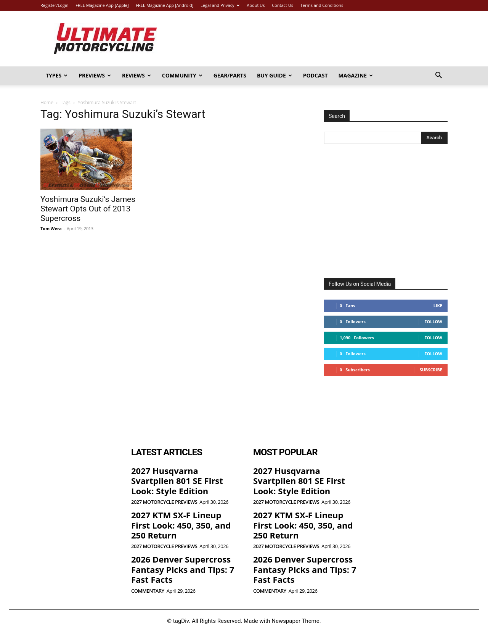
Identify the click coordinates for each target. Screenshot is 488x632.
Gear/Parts (230, 75)
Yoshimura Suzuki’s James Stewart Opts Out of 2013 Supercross (87, 209)
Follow (433, 321)
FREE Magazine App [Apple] (101, 5)
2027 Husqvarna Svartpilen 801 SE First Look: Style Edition (177, 481)
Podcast (315, 75)
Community (182, 75)
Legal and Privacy (220, 5)
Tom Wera (51, 228)
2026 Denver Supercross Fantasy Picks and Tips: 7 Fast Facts (182, 569)
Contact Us (282, 5)
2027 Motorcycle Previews (164, 502)
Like (437, 305)
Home (46, 102)
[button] (438, 76)
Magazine (356, 75)
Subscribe (431, 369)
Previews (95, 75)
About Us (256, 5)
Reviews (136, 75)
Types (56, 75)
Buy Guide (274, 75)
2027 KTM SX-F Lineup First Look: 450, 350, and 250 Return (181, 525)
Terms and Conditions (322, 5)
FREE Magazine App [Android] (164, 5)
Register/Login (54, 5)
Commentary (147, 591)
